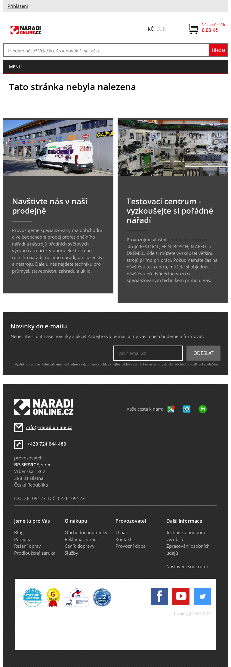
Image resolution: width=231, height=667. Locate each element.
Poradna (23, 539)
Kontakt (123, 539)
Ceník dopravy (79, 546)
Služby (71, 553)
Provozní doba (131, 546)
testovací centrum (187, 239)
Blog (18, 532)
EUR (161, 29)
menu (15, 67)
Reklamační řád (81, 539)
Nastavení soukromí (187, 566)
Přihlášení (18, 6)
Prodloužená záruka (34, 553)
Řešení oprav (27, 546)
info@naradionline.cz (49, 427)
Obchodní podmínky (86, 532)
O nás (122, 532)
